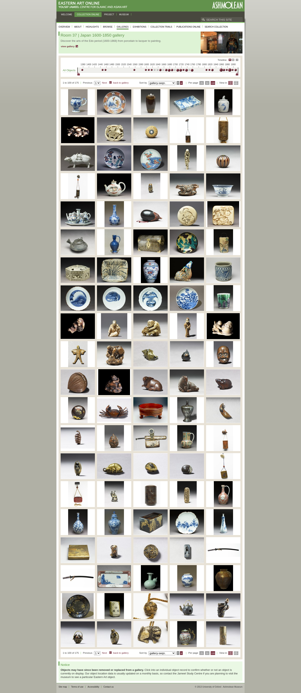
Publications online (188, 27)
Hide (233, 60)
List (236, 83)
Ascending (178, 83)
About (78, 27)
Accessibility (93, 687)
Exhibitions (139, 27)
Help (237, 60)
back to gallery (121, 82)
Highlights (92, 27)
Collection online (88, 14)
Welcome (66, 14)
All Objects (69, 70)
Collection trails (161, 27)
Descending (181, 83)
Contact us (108, 687)
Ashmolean (227, 5)
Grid (230, 83)
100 (213, 83)
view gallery (67, 46)
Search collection (216, 27)
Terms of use (77, 687)
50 (207, 83)
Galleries (123, 27)
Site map (63, 687)
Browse (108, 27)
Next (104, 82)
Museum (124, 14)
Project (109, 14)
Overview (64, 27)
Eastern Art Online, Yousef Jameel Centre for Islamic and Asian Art (94, 5)
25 (201, 83)
